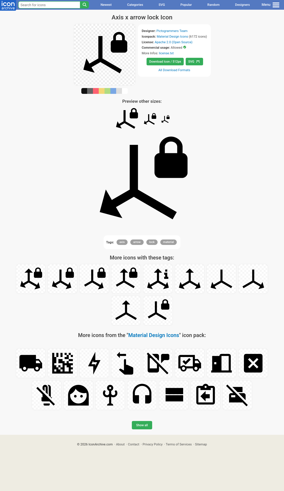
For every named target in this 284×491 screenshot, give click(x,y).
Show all (142, 425)
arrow (137, 242)
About (120, 444)
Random (213, 5)
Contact (133, 444)
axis (122, 242)
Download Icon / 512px (165, 61)
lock (152, 242)
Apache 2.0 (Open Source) (173, 42)
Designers (242, 5)
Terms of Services (179, 444)
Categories (135, 5)
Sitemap (201, 444)
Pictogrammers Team (172, 31)
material (168, 242)
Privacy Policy (152, 444)
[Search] (84, 5)
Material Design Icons (172, 36)
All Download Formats (174, 70)
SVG (162, 5)
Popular (186, 5)
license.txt (166, 53)
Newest (106, 5)
